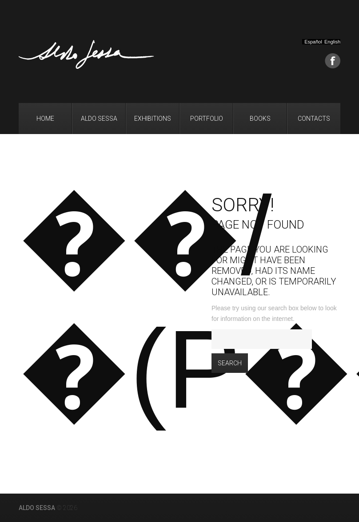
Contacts (314, 118)
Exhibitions (152, 118)
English (332, 42)
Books (260, 118)
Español (313, 42)
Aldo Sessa (99, 118)
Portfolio (206, 118)
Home (45, 118)
